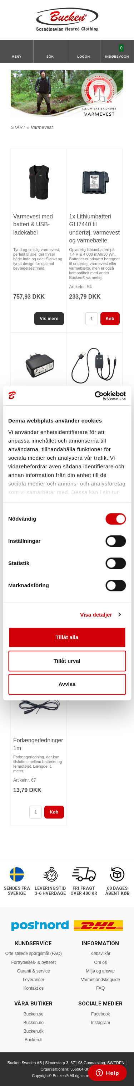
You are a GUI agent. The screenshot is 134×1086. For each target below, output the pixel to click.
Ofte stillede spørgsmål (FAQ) (33, 953)
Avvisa (67, 684)
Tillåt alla (67, 637)
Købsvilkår (100, 953)
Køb (110, 318)
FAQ (100, 988)
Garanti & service (33, 971)
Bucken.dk (34, 1031)
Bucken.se (34, 1014)
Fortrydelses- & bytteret (33, 962)
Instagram (100, 1022)
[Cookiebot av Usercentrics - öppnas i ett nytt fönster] (95, 395)
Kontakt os (33, 988)
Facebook (100, 1014)
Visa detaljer (96, 615)
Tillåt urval (67, 661)
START (18, 127)
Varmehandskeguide (100, 979)
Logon (83, 56)
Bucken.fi (33, 1039)
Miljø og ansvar (100, 971)
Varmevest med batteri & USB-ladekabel (33, 224)
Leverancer (33, 979)
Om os (100, 962)
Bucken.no (33, 1022)
